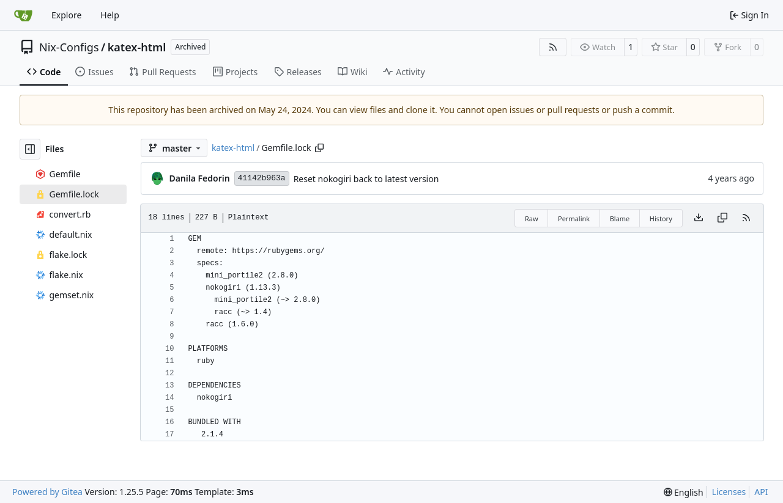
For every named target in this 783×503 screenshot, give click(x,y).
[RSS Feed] (553, 47)
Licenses (729, 491)
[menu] (683, 492)
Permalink (574, 218)
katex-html (137, 47)
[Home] (23, 15)
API (761, 491)
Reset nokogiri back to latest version (366, 179)
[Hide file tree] (30, 149)
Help (109, 15)
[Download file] (698, 218)
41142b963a (262, 178)
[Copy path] (319, 148)
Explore (66, 15)
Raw (531, 218)
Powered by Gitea (47, 491)
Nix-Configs (69, 47)
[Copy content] (722, 218)
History (661, 218)
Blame (620, 218)
